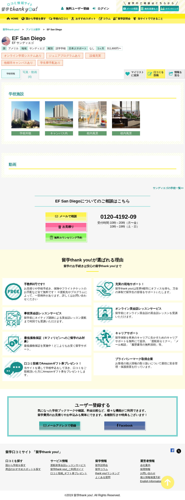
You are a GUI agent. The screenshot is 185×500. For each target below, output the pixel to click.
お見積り (66, 226)
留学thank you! (11, 29)
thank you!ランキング (107, 473)
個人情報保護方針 (150, 477)
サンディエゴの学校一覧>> (168, 188)
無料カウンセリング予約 (66, 237)
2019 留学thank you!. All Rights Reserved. (93, 495)
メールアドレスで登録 (59, 425)
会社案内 (145, 465)
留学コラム (101, 469)
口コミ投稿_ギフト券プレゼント (68, 473)
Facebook (125, 425)
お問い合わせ (147, 473)
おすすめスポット (86, 18)
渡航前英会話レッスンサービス (68, 465)
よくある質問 (102, 477)
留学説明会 (124, 18)
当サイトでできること (150, 18)
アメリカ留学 (33, 29)
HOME (15, 18)
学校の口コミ (60, 18)
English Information (151, 481)
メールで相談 (66, 216)
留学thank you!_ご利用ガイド (67, 469)
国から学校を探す (36, 18)
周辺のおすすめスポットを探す (23, 469)
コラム (107, 18)
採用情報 (145, 469)
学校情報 (11, 73)
